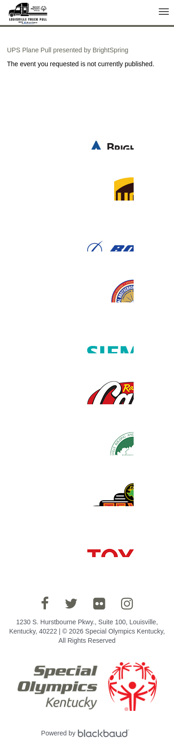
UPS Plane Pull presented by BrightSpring (67, 50)
